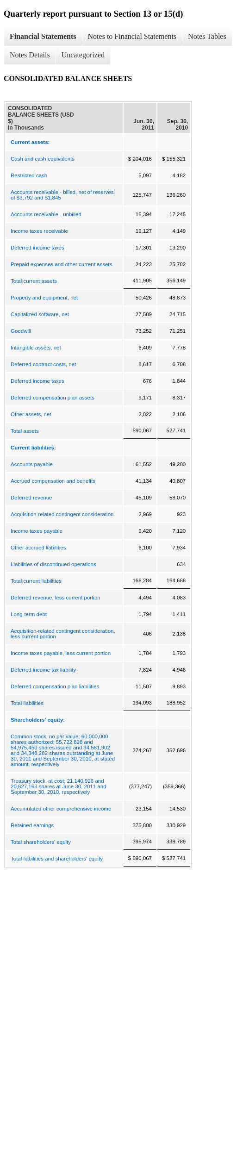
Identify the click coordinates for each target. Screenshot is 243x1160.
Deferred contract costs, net (43, 364)
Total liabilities (27, 703)
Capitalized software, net (40, 314)
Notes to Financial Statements (132, 36)
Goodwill (21, 331)
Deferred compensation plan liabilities (55, 686)
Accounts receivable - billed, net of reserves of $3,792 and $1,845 (62, 194)
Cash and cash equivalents (43, 159)
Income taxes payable (36, 531)
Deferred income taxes (37, 247)
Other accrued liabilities (38, 547)
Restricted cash (29, 175)
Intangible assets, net (36, 347)
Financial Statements (43, 36)
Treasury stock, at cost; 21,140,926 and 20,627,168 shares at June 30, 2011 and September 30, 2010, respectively (58, 786)
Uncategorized (83, 55)
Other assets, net (31, 414)
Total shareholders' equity (41, 842)
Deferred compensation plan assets (52, 397)
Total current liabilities (36, 581)
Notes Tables (207, 36)
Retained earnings (32, 825)
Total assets (25, 431)
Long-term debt (29, 614)
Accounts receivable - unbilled (46, 214)
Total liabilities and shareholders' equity (57, 858)
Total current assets (34, 281)
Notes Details (30, 55)
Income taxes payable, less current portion (61, 653)
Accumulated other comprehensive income (61, 808)
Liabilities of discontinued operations (53, 564)
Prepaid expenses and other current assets (61, 264)
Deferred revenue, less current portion (55, 597)
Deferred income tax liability (43, 670)
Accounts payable (32, 464)
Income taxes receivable (39, 231)
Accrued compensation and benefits (53, 481)
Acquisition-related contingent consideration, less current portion (63, 633)
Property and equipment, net (44, 297)
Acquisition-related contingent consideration (62, 514)
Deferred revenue (31, 497)
